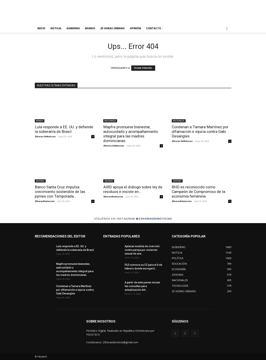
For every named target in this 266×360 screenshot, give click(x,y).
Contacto (154, 28)
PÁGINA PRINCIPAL (143, 68)
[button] (227, 28)
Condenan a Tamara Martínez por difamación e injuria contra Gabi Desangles (200, 131)
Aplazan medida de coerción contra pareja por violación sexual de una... (142, 250)
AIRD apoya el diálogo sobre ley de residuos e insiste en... (132, 189)
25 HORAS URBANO (112, 28)
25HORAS (40, 181)
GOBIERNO (73, 28)
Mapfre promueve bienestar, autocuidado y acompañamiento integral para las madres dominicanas (130, 134)
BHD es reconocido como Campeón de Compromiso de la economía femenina (198, 191)
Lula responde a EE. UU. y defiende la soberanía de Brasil (64, 129)
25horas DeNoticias (45, 136)
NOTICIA (55, 28)
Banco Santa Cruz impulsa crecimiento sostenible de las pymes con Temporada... (60, 191)
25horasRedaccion (45, 201)
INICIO (41, 28)
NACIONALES (110, 120)
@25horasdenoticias (154, 218)
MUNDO (90, 28)
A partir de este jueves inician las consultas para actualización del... (142, 286)
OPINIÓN (135, 28)
